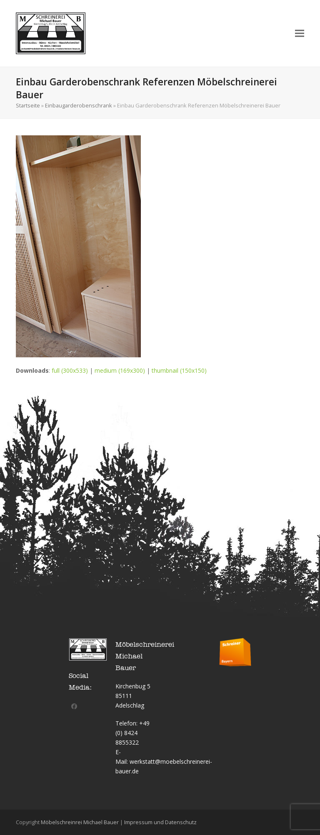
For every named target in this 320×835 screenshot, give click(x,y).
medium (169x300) (120, 370)
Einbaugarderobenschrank (78, 105)
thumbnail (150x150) (179, 370)
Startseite (28, 105)
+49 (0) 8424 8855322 (132, 732)
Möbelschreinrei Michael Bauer (80, 822)
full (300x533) (70, 370)
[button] (299, 33)
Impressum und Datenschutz (160, 822)
